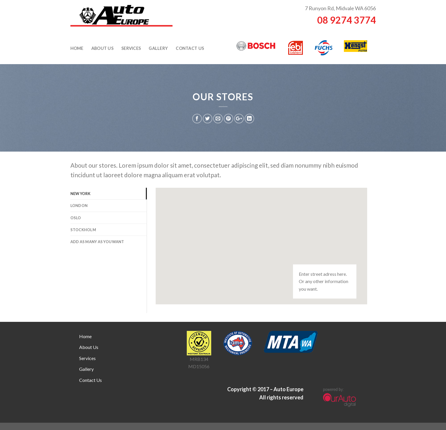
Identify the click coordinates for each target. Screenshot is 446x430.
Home (76, 48)
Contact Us (190, 48)
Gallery (158, 48)
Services (131, 48)
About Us (102, 48)
